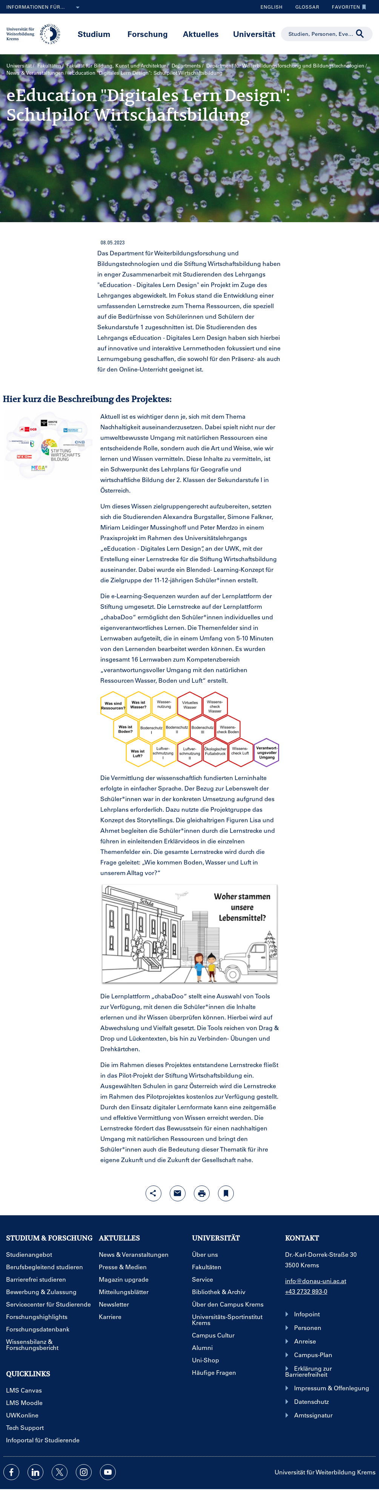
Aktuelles (201, 34)
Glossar (304, 7)
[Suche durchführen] (360, 34)
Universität (254, 34)
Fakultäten (49, 65)
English (272, 7)
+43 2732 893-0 (306, 1291)
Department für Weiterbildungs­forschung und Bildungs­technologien (285, 65)
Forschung (147, 34)
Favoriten (347, 7)
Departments (186, 65)
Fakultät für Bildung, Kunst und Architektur (116, 65)
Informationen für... (44, 7)
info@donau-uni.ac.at (315, 1281)
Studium (94, 34)
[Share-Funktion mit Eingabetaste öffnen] (153, 1193)
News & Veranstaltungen (35, 72)
